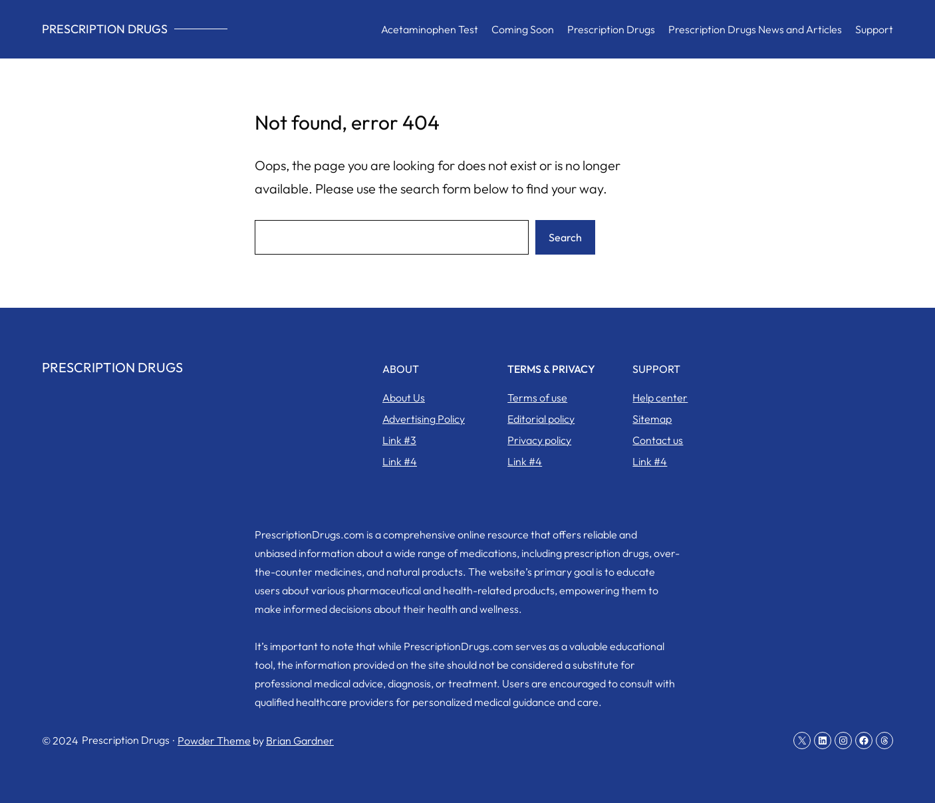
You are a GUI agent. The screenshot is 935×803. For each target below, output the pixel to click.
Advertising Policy (423, 418)
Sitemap (652, 418)
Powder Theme (214, 740)
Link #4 (399, 461)
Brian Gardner (300, 740)
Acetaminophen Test (429, 29)
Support (874, 29)
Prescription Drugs (105, 29)
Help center (660, 397)
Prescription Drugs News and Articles (755, 29)
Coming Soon (522, 29)
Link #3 (399, 440)
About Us (403, 397)
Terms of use (537, 397)
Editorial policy (541, 418)
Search (565, 237)
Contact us (657, 440)
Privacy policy (539, 440)
